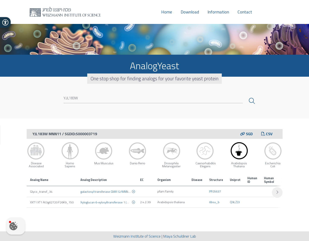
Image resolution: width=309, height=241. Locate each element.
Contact (245, 12)
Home (166, 12)
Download (190, 12)
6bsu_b (214, 202)
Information (218, 12)
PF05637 (215, 191)
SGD (246, 134)
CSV (267, 134)
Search (252, 101)
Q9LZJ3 (235, 202)
